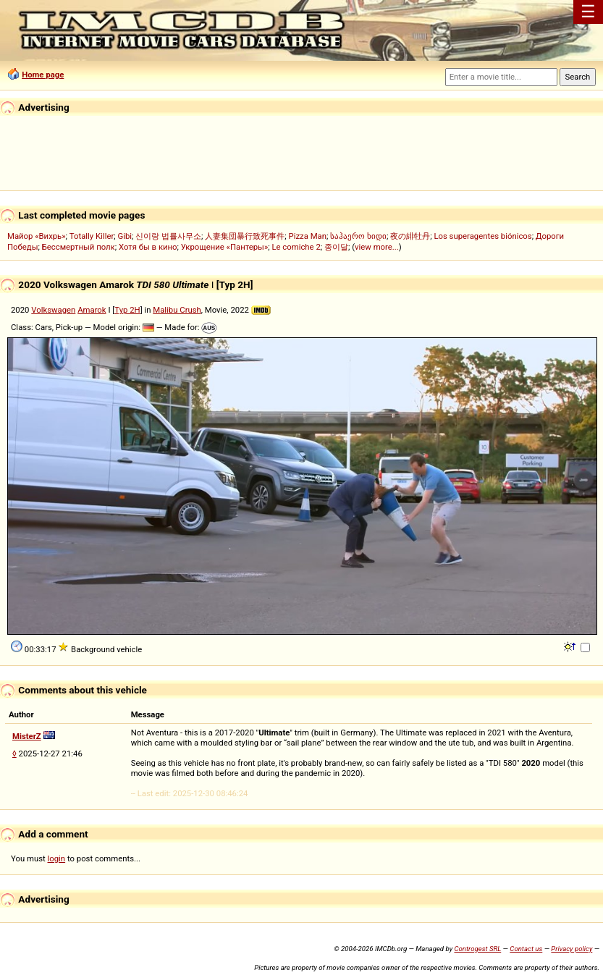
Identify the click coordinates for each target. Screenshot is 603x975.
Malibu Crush (177, 310)
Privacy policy (571, 949)
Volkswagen (53, 310)
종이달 (336, 247)
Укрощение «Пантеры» (224, 247)
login (57, 858)
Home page (43, 74)
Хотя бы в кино (148, 247)
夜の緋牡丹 (410, 236)
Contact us (526, 949)
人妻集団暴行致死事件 (244, 236)
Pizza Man (307, 236)
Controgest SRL (477, 949)
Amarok (91, 310)
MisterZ (26, 736)
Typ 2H (127, 310)
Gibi (124, 236)
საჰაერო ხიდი (358, 236)
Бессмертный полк (78, 247)
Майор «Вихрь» (36, 236)
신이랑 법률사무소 (168, 236)
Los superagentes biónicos (482, 236)
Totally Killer (91, 236)
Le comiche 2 (295, 247)
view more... (377, 247)
